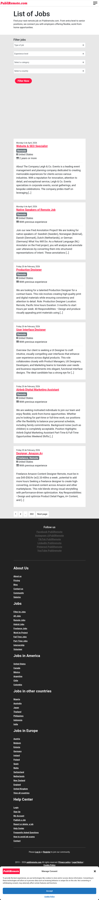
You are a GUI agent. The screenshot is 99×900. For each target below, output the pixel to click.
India (16, 724)
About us (18, 576)
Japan (16, 708)
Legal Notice (77, 862)
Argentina (18, 676)
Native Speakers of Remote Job (36, 209)
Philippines (19, 716)
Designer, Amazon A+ (29, 453)
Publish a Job (20, 820)
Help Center (19, 828)
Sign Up (17, 812)
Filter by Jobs (20, 612)
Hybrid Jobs (19, 624)
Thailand (17, 712)
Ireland (17, 755)
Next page (42, 514)
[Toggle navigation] (95, 3)
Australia (18, 703)
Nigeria (17, 699)
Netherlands (19, 776)
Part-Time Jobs (21, 641)
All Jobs (17, 616)
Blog (16, 585)
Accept (49, 891)
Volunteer (18, 649)
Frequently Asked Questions (26, 832)
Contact (17, 841)
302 (32, 514)
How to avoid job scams (24, 837)
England (17, 785)
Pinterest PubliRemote (49, 546)
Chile (16, 680)
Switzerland (19, 772)
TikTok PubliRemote (49, 539)
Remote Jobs (19, 620)
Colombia (18, 685)
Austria (17, 739)
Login (16, 807)
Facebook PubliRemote (49, 531)
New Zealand (19, 780)
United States (20, 664)
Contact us (18, 589)
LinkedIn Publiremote (49, 543)
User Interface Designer (31, 329)
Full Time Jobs (20, 637)
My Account (19, 816)
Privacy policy (64, 862)
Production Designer (29, 269)
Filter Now (23, 80)
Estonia (17, 747)
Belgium (17, 743)
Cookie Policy (49, 897)
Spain (16, 764)
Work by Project (21, 633)
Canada (17, 668)
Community (19, 593)
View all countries (21, 793)
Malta (16, 768)
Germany (18, 751)
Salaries (17, 597)
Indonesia (18, 720)
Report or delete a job (23, 824)
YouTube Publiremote (49, 550)
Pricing (17, 580)
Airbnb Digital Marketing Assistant (37, 389)
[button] (94, 871)
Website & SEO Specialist (32, 146)
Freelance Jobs (20, 628)
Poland (17, 760)
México (17, 672)
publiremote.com (34, 862)
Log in (38, 852)
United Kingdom (21, 789)
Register (47, 852)
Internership (19, 645)
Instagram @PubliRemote (49, 535)
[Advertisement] (50, 110)
